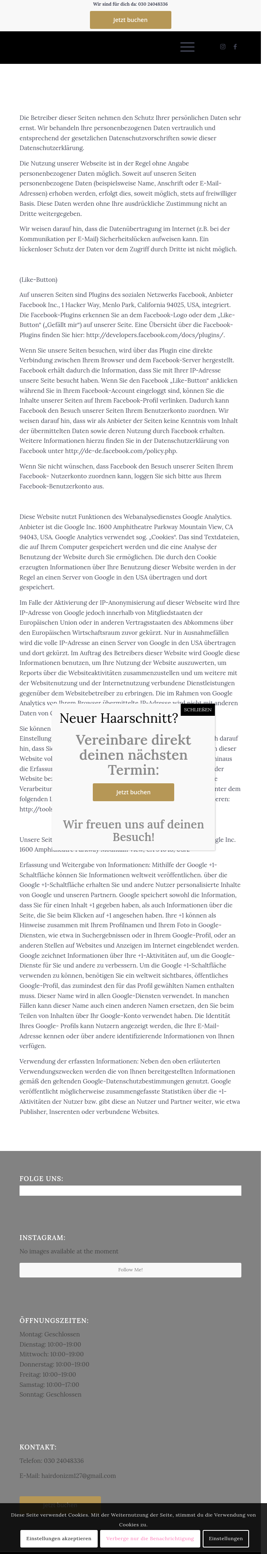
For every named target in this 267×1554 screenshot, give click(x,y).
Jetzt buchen (133, 792)
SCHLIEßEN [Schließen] (198, 709)
